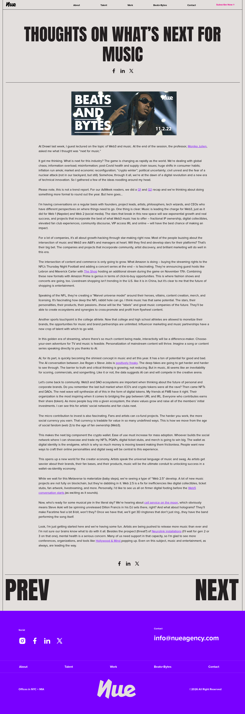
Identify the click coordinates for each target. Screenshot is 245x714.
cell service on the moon (161, 502)
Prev (27, 590)
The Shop (90, 271)
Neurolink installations (167, 531)
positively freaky (127, 363)
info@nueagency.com (186, 637)
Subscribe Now (225, 4)
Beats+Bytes (160, 5)
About (76, 5)
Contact (191, 5)
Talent (103, 5)
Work (130, 5)
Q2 (150, 189)
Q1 (139, 189)
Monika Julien (197, 146)
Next (217, 590)
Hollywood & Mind (108, 540)
